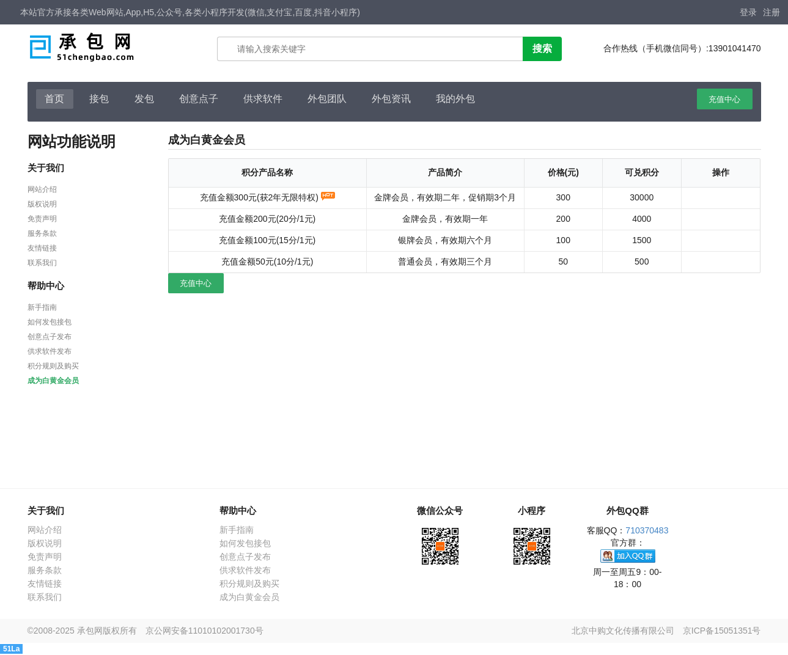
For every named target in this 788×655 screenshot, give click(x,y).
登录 (748, 12)
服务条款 (42, 233)
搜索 (542, 48)
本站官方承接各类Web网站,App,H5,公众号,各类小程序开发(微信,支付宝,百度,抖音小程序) (190, 12)
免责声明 (42, 218)
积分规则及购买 (53, 366)
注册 (771, 12)
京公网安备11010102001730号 (204, 630)
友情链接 (42, 248)
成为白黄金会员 (53, 380)
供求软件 (262, 98)
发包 (144, 98)
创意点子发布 (50, 336)
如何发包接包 (50, 322)
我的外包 (455, 98)
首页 (54, 98)
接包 (99, 98)
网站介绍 (42, 189)
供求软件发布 (50, 351)
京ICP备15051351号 (722, 630)
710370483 (646, 530)
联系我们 (42, 262)
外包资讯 (391, 98)
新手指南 (42, 307)
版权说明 (42, 204)
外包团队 (327, 98)
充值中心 (724, 99)
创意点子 (198, 98)
